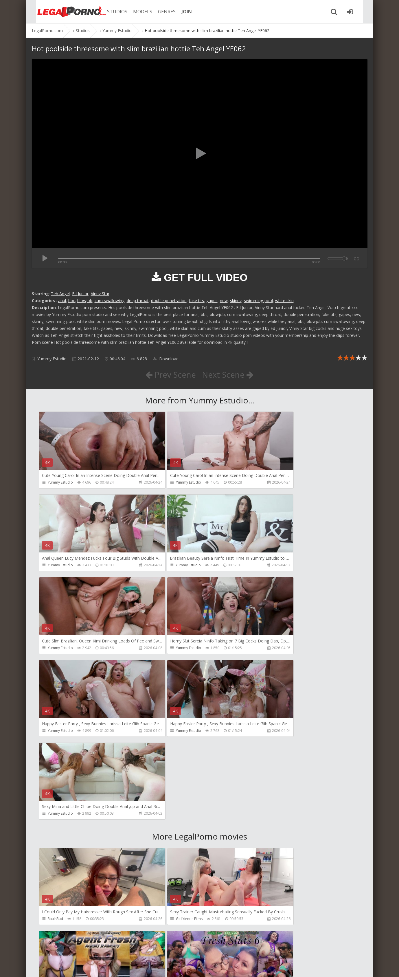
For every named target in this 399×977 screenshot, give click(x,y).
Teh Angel (60, 293)
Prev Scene (170, 374)
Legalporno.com (63, 11)
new (224, 300)
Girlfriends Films (169, 754)
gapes (212, 300)
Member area (72, 949)
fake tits (196, 300)
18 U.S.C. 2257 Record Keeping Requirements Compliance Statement (216, 966)
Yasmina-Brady (275, 920)
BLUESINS (163, 920)
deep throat (138, 300)
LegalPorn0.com (74, 966)
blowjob (84, 300)
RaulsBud (55, 754)
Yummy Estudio (52, 358)
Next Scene (228, 374)
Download (166, 358)
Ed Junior (80, 293)
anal (62, 300)
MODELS (136, 11)
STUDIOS (111, 11)
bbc (71, 300)
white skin (284, 300)
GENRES (161, 11)
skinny (236, 300)
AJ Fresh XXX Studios (279, 754)
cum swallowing (109, 300)
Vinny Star (100, 293)
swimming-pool (258, 300)
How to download (114, 949)
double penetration (169, 300)
